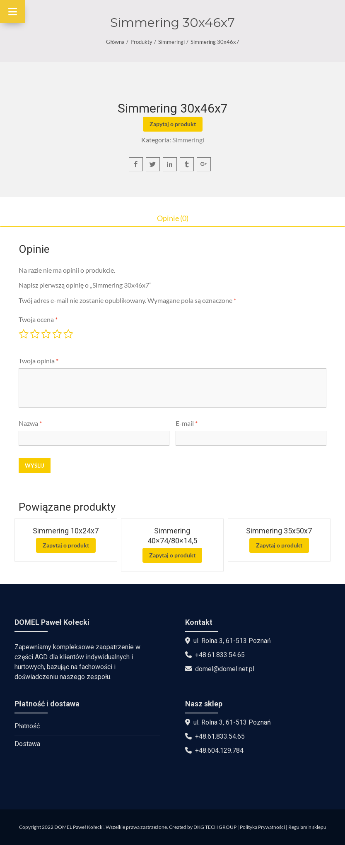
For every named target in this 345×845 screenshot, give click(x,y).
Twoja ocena (38, 319)
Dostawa (27, 744)
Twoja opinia (38, 361)
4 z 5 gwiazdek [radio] (57, 334)
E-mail (187, 423)
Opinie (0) (172, 218)
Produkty (141, 41)
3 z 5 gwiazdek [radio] (46, 334)
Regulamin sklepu (307, 827)
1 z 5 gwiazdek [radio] (24, 334)
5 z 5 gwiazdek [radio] (68, 334)
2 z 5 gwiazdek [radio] (35, 334)
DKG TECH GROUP (214, 827)
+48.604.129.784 (219, 750)
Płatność (27, 726)
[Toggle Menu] (12, 11)
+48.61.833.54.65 (220, 655)
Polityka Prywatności (262, 827)
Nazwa (30, 423)
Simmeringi (171, 41)
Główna (115, 41)
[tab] (172, 218)
